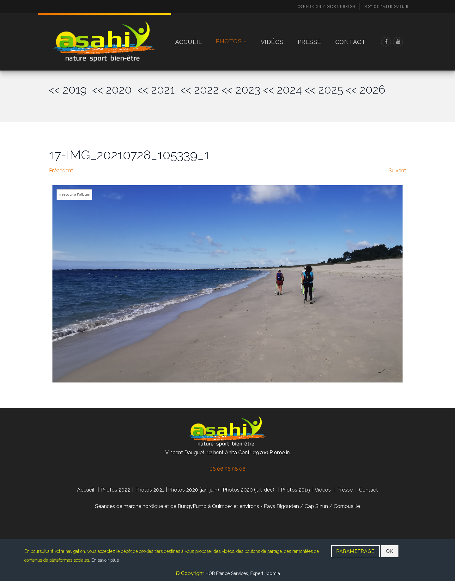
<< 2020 (114, 89)
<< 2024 (282, 89)
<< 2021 (158, 89)
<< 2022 (199, 89)
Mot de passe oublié (386, 6)
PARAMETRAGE (355, 551)
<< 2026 (365, 89)
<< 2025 (324, 89)
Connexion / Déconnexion (326, 6)
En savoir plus (105, 560)
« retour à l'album (74, 195)
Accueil (188, 41)
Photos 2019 (295, 490)
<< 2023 (241, 89)
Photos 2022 (115, 490)
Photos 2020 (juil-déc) (248, 490)
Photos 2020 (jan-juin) (193, 490)
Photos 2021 (149, 490)
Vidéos (272, 41)
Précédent (61, 171)
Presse (309, 41)
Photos (231, 42)
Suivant (397, 171)
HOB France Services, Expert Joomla (242, 573)
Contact (350, 41)
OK (390, 551)
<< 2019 (70, 89)
